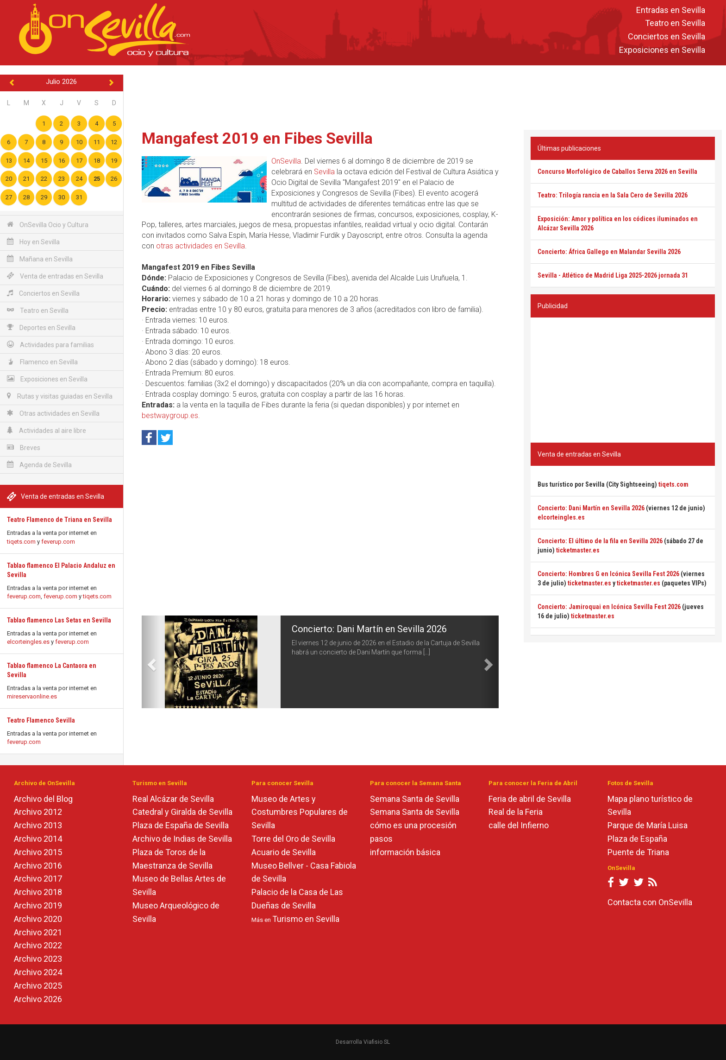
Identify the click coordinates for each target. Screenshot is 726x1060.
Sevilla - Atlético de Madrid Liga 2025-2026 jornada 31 (613, 275)
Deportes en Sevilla (41, 327)
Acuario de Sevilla (283, 852)
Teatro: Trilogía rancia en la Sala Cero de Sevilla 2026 (613, 195)
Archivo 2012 (38, 812)
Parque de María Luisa (647, 825)
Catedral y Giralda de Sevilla (182, 812)
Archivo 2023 (38, 959)
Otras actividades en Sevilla (53, 413)
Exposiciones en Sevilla (662, 50)
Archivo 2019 (38, 905)
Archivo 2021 (38, 932)
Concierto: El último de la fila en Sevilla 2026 (600, 541)
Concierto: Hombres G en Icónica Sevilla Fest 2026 (608, 574)
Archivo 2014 (38, 839)
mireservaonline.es (32, 696)
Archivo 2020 (38, 919)
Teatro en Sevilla (675, 23)
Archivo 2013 (38, 825)
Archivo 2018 (38, 892)
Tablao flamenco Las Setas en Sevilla (59, 620)
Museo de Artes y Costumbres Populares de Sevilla (299, 812)
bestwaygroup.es (170, 415)
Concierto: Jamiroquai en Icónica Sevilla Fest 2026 (609, 606)
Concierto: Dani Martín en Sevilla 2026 (369, 629)
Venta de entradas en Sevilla (55, 276)
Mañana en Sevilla (40, 259)
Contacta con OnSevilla (649, 902)
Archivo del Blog (43, 799)
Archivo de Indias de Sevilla (182, 839)
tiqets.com (21, 541)
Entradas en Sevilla (670, 10)
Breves (23, 447)
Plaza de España (637, 839)
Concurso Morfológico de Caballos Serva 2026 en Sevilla (617, 171)
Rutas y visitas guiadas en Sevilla (60, 396)
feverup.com (58, 541)
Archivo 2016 (38, 865)
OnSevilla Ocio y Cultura (47, 225)
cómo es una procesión (413, 825)
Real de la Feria (515, 812)
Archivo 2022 (38, 945)
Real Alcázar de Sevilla (173, 799)
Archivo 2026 (38, 999)
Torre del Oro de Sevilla (293, 839)
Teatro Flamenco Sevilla (41, 720)
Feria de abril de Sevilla (529, 799)
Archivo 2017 (38, 878)
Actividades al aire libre (46, 430)
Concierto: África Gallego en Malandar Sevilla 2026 (609, 251)
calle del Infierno (518, 825)
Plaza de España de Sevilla (180, 825)
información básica (405, 852)
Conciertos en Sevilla (666, 37)
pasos (381, 839)
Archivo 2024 (38, 972)
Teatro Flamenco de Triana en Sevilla (59, 519)
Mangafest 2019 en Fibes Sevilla (257, 138)
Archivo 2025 (38, 985)
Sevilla (324, 171)
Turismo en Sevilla (305, 919)
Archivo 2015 (38, 852)
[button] (151, 662)
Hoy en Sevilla (33, 242)
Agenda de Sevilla (39, 465)
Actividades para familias (50, 345)
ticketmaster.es (578, 550)
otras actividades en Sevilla (200, 245)
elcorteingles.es (28, 641)
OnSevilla (286, 161)
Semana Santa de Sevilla (414, 799)
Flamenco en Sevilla (42, 362)
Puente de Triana (638, 852)
